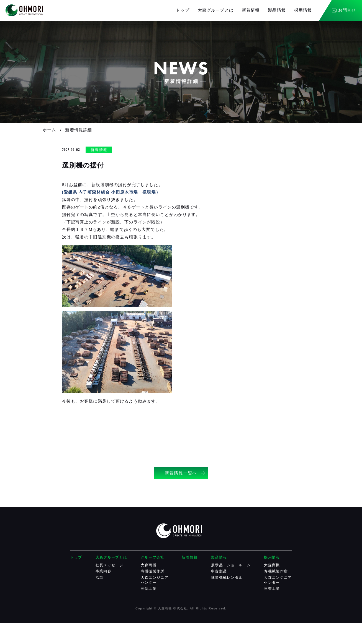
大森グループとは (215, 10)
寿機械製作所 (153, 571)
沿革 (100, 577)
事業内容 (103, 571)
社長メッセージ (109, 565)
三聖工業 (148, 588)
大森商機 (148, 565)
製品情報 (277, 10)
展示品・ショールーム (231, 565)
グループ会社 (153, 557)
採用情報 (303, 10)
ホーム (49, 129)
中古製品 (219, 571)
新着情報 (251, 10)
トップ (182, 10)
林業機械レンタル (227, 577)
